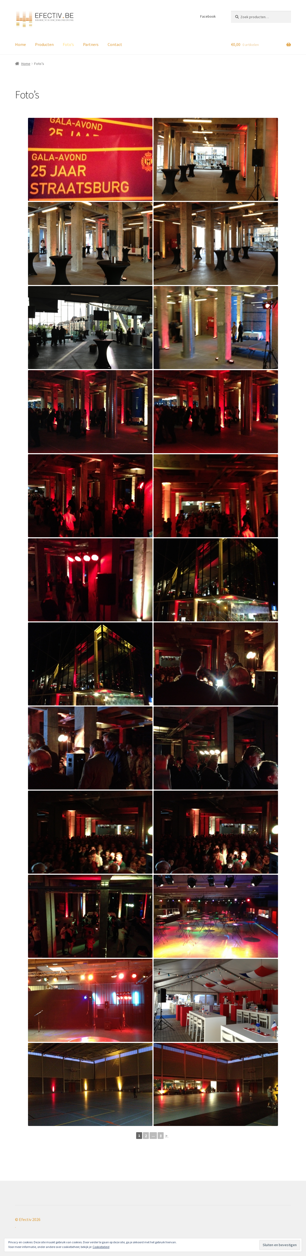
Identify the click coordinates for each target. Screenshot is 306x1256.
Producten (44, 44)
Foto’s (68, 44)
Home (20, 44)
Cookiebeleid (101, 1247)
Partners (91, 44)
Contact (115, 44)
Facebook (208, 16)
